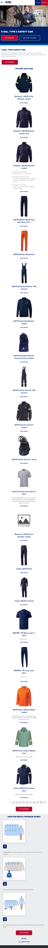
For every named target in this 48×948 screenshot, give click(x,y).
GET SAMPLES (24, 809)
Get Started (11, 63)
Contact (44, 2)
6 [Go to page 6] (27, 802)
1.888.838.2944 (25, 942)
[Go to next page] (44, 802)
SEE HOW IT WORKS (29, 38)
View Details (24, 103)
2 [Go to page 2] (13, 802)
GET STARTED (9, 38)
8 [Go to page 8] (34, 802)
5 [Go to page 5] (23, 802)
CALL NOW (37, 2)
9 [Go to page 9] (37, 802)
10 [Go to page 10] (41, 802)
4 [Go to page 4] (20, 802)
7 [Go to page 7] (30, 802)
